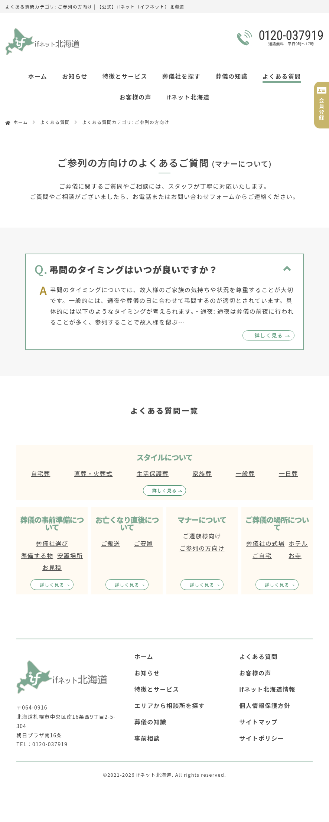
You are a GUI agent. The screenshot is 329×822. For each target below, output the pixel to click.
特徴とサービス (156, 689)
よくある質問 (282, 76)
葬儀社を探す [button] (181, 76)
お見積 (52, 567)
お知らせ (75, 76)
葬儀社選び (52, 543)
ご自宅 (262, 555)
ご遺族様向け (202, 535)
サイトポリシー (261, 738)
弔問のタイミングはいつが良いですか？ (133, 269)
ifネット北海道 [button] (188, 97)
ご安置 (143, 543)
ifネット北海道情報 (267, 689)
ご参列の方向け (202, 548)
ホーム (37, 76)
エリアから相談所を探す (169, 705)
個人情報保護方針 (264, 705)
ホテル (298, 543)
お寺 (295, 555)
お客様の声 (135, 97)
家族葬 (202, 473)
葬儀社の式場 (265, 543)
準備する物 (37, 555)
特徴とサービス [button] (124, 76)
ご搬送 (110, 543)
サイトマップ (258, 721)
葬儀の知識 (231, 76)
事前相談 (147, 738)
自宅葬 (41, 473)
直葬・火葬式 (93, 473)
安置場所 (70, 555)
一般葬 (245, 473)
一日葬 (288, 473)
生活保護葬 (153, 473)
